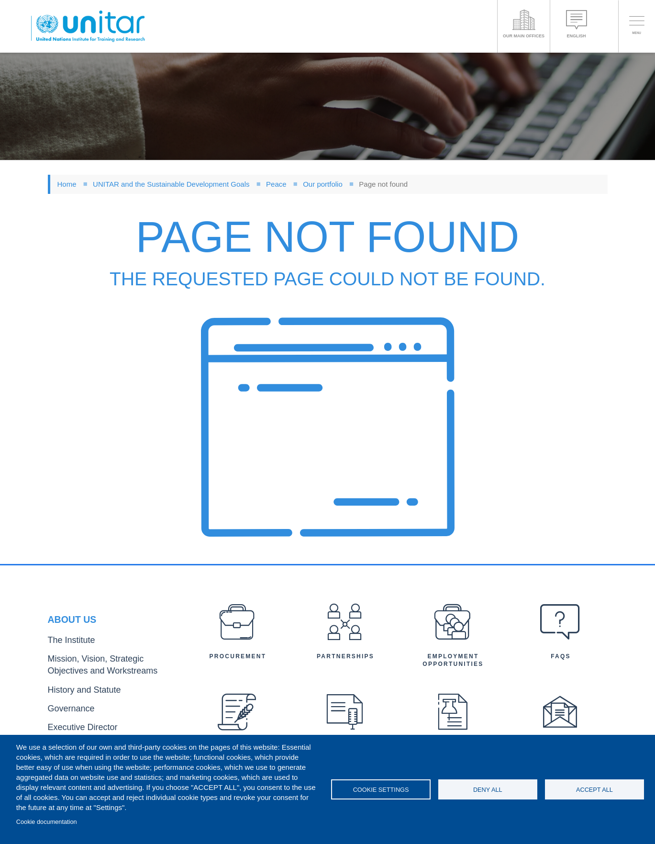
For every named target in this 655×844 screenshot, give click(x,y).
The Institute (65, 649)
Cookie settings (381, 789)
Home (67, 184)
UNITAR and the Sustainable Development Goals (171, 184)
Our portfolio (323, 184)
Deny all (487, 789)
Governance (65, 705)
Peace (276, 184)
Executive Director (74, 720)
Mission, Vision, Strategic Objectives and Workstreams (106, 669)
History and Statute (75, 689)
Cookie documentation (46, 821)
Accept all (594, 789)
